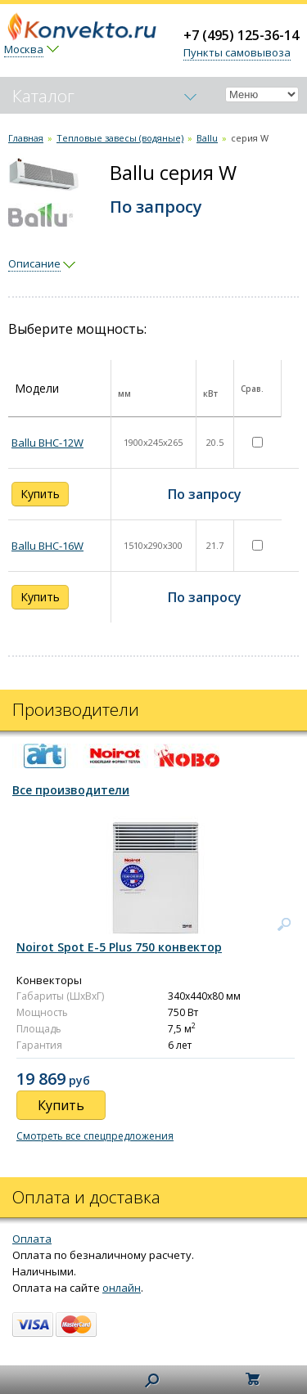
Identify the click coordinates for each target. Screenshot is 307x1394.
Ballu (207, 138)
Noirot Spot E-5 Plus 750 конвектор (119, 947)
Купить (40, 493)
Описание (34, 263)
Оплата (32, 1238)
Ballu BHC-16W (47, 545)
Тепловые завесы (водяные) (119, 138)
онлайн (121, 1287)
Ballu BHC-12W (47, 442)
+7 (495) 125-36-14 (241, 35)
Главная (25, 138)
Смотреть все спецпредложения (95, 1136)
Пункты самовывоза (237, 52)
